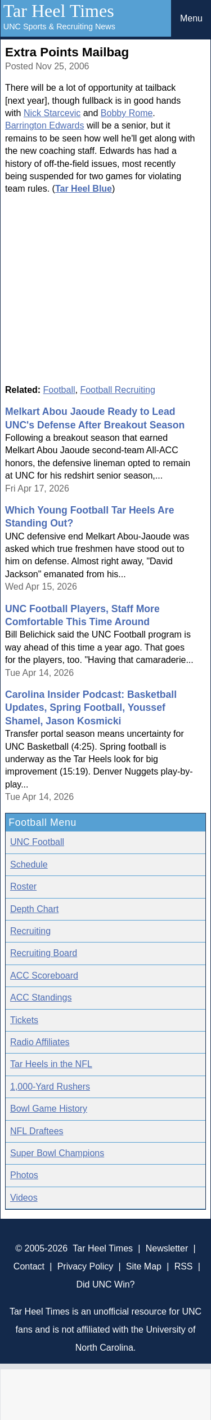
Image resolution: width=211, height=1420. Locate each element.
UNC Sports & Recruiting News (59, 26)
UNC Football (37, 842)
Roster (23, 886)
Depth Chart (34, 909)
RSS (183, 1266)
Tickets (24, 1020)
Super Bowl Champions (57, 1153)
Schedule (29, 864)
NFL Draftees (37, 1131)
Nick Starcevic (52, 113)
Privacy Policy (85, 1266)
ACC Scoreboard (44, 975)
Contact (29, 1266)
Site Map (143, 1266)
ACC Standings (40, 997)
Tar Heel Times (58, 11)
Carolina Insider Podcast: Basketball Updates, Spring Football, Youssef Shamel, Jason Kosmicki (91, 708)
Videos (24, 1197)
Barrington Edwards (44, 125)
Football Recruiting (117, 390)
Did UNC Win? (105, 1284)
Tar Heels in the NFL (51, 1064)
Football (59, 390)
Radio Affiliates (40, 1042)
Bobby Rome (127, 113)
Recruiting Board (43, 953)
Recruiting (30, 931)
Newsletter (167, 1248)
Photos (24, 1175)
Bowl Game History (48, 1108)
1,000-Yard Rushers (50, 1086)
